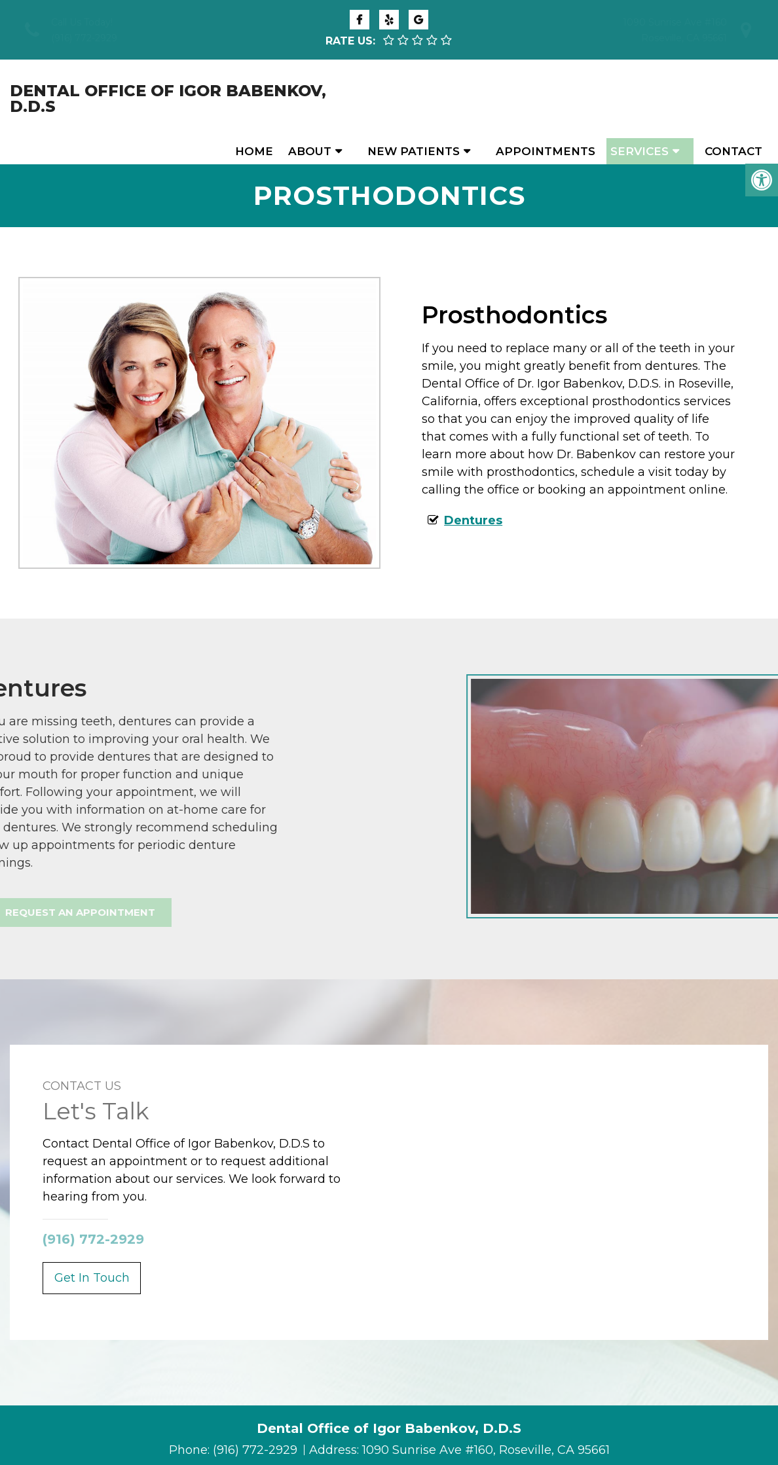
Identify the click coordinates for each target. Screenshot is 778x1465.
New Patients (413, 98)
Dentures (473, 494)
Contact (733, 98)
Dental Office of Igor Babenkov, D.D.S (92, 98)
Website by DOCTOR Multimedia (459, 1445)
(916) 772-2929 (84, 38)
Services (639, 98)
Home (254, 98)
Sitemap (245, 1445)
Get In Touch (92, 1251)
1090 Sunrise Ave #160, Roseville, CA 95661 (486, 1424)
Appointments (545, 98)
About (309, 98)
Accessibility (316, 1445)
